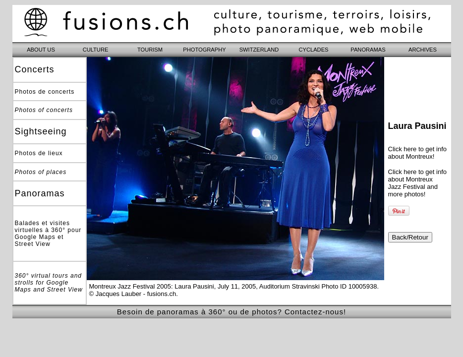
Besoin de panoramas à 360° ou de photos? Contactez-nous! (231, 311)
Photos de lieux (39, 153)
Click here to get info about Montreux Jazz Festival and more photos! (417, 183)
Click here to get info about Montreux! (417, 152)
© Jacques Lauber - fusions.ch (132, 294)
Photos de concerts (45, 91)
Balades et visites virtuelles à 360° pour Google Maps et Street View (48, 233)
